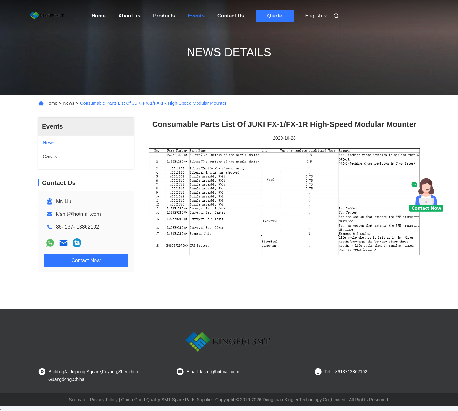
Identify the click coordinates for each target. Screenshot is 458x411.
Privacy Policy (104, 399)
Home (99, 15)
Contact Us (230, 15)
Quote (274, 15)
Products (164, 15)
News (68, 103)
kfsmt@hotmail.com (78, 214)
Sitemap (77, 399)
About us (129, 15)
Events (196, 15)
